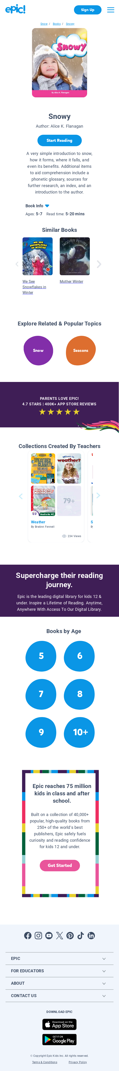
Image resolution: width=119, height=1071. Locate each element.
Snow (44, 23)
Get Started (60, 865)
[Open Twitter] (59, 935)
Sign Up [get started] (87, 9)
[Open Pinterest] (70, 935)
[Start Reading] (59, 140)
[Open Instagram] (38, 935)
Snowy (70, 23)
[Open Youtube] (49, 935)
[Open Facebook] (27, 935)
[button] (56, 496)
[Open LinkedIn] (91, 935)
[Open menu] (110, 10)
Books (57, 23)
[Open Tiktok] (80, 935)
